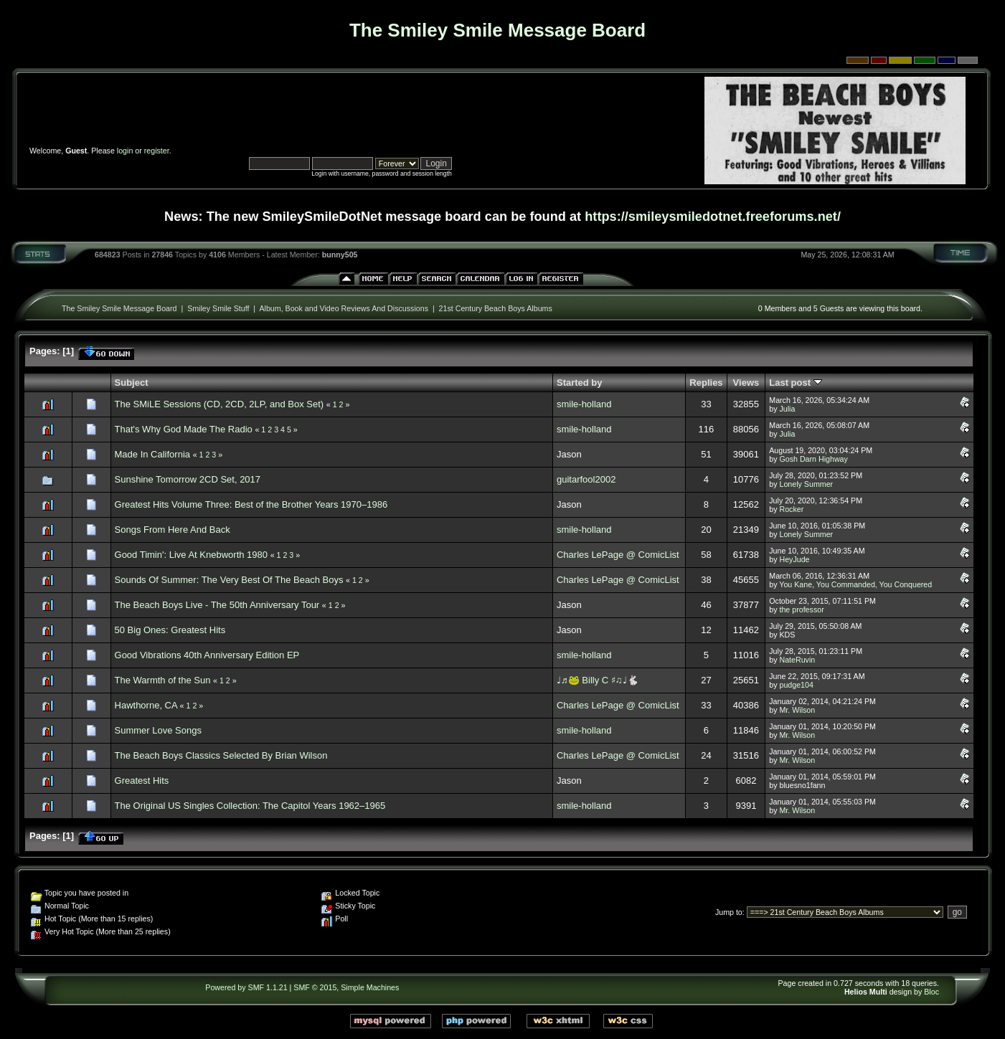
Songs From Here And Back (172, 529)
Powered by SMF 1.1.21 (246, 987)
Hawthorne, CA (146, 705)
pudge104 (796, 684)
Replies (705, 382)
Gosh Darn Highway (813, 459)
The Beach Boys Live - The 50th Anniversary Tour (217, 604)
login (125, 150)
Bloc (931, 991)
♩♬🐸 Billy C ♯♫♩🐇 (597, 680)
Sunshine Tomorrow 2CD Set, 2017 (188, 479)
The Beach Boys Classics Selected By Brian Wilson (221, 755)
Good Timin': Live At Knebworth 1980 (191, 554)
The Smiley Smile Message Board (119, 308)
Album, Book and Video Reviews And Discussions (343, 308)
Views (746, 382)
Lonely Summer (806, 484)
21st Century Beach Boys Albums (495, 308)
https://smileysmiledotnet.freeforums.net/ (713, 216)
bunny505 (340, 254)
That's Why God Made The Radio (184, 429)
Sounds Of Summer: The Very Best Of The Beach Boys (229, 579)
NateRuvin (797, 659)
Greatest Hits (142, 780)
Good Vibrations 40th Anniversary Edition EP (207, 655)
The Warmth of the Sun (163, 680)
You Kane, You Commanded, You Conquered (855, 584)
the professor (801, 609)
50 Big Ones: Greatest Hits (170, 630)
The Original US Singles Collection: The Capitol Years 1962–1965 (250, 805)
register (156, 150)
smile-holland (584, 404)
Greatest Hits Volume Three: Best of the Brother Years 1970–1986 (251, 504)
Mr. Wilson (797, 710)
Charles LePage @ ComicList (618, 554)
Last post (795, 382)
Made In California (153, 454)
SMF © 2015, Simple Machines (346, 987)
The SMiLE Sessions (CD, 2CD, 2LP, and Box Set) (219, 404)
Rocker (791, 509)
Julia (787, 408)
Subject (131, 382)
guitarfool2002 (586, 479)
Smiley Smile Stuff (218, 308)
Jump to (728, 912)
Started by (580, 382)
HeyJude (794, 559)
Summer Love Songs (158, 730)
